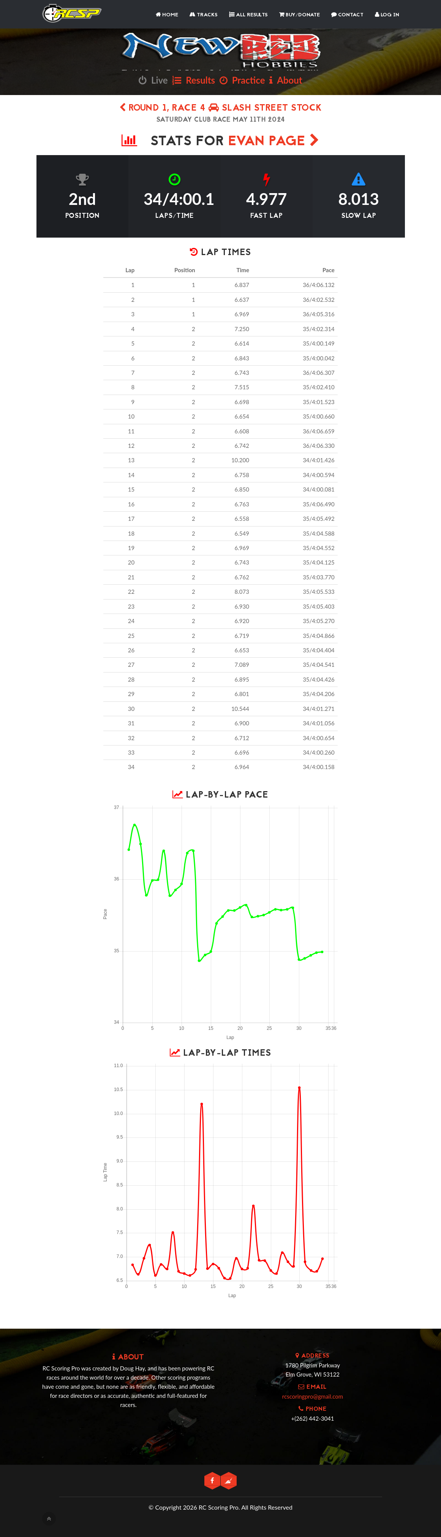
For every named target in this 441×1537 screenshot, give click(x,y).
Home (167, 15)
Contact (347, 15)
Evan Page (274, 142)
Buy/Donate (299, 15)
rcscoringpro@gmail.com (312, 1396)
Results (193, 80)
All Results (248, 15)
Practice (242, 80)
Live (153, 80)
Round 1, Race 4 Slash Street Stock (220, 109)
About (285, 80)
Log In (387, 15)
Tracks (204, 15)
